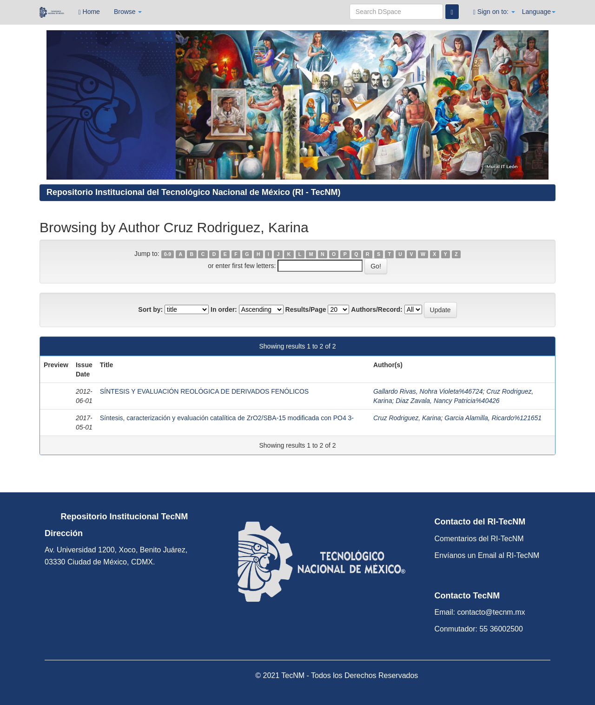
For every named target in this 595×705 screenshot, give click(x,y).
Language (538, 11)
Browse (128, 11)
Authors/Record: (376, 309)
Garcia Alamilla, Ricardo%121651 (493, 418)
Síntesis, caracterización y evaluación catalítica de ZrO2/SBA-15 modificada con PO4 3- (227, 418)
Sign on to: (494, 12)
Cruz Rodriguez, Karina (407, 418)
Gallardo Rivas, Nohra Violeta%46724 (428, 391)
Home (89, 12)
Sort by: (150, 309)
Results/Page (305, 309)
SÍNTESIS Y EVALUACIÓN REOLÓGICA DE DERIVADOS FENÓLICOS (204, 391)
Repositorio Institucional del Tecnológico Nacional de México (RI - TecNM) (193, 192)
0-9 (167, 254)
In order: (224, 309)
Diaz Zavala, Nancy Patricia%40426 (447, 400)
